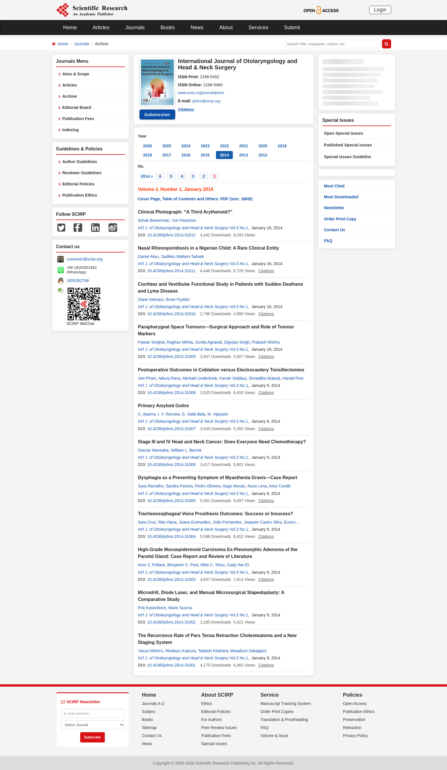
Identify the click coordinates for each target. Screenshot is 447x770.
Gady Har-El (238, 565)
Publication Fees (78, 118)
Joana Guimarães (194, 522)
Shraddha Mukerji (264, 378)
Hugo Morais (233, 486)
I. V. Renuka (169, 414)
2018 (147, 155)
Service (270, 695)
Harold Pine (292, 378)
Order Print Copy (340, 219)
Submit (292, 27)
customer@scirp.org (85, 259)
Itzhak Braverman (154, 220)
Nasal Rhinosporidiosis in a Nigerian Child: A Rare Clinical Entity (208, 248)
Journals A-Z (153, 703)
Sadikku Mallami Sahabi (182, 256)
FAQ (328, 240)
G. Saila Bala (193, 414)
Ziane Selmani (151, 299)
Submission (157, 114)
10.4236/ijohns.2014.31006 (171, 464)
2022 (224, 146)
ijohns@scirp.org (207, 101)
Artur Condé (279, 486)
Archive (69, 96)
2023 (205, 146)
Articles (101, 27)
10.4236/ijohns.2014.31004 (171, 536)
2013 (243, 155)
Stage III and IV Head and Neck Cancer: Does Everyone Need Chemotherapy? (222, 441)
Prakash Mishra (265, 342)
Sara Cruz (147, 522)
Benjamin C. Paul (182, 565)
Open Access (355, 703)
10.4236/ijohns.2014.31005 (171, 500)
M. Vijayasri (218, 414)
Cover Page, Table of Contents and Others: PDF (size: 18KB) (195, 199)
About (226, 27)
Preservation (354, 719)
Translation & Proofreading (284, 719)
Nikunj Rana (169, 378)
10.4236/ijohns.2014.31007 (171, 428)
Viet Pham (147, 378)
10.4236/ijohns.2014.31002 (171, 622)
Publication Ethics (79, 195)
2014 (224, 155)
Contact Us (334, 230)
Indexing (70, 130)
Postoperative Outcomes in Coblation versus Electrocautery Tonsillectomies (221, 369)
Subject (148, 711)
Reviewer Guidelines (82, 173)
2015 (205, 155)
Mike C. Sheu (212, 565)
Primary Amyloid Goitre (163, 405)
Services (258, 27)
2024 (186, 146)
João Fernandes (227, 522)
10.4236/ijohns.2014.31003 (171, 579)
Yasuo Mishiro (150, 650)
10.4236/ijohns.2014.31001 (171, 665)
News (197, 27)
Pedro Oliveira (207, 486)
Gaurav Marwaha (153, 450)
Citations (186, 109)
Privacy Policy (355, 735)
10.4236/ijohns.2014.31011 (171, 271)
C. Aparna (147, 414)
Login (380, 10)
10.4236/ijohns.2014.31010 (171, 313)
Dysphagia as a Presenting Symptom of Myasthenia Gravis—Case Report (218, 477)
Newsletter (334, 207)
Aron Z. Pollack (151, 565)
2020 (262, 146)
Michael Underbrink (200, 378)
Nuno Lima (257, 486)
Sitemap (149, 727)
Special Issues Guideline (347, 156)
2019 (282, 146)
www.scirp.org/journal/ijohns (203, 93)
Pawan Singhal (151, 342)
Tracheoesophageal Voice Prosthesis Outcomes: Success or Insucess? (215, 513)
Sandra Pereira (179, 486)
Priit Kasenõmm (152, 608)
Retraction (352, 727)
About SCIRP (217, 695)
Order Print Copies (277, 711)
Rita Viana (167, 522)
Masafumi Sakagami (248, 650)
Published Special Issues (348, 145)
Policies (353, 695)
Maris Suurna (180, 608)
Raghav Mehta (180, 342)
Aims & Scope (75, 74)
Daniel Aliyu (148, 256)
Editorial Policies (78, 184)
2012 (262, 155)
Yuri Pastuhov (184, 220)
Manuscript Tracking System (286, 703)
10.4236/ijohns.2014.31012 (171, 235)
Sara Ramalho (151, 486)
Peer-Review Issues (219, 727)
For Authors (211, 719)
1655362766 (78, 280)
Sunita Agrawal (208, 342)
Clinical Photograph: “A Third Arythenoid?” (185, 211)
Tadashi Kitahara (213, 650)
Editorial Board (76, 107)
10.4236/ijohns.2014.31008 (171, 392)
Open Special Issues (343, 133)
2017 (166, 155)
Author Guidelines (79, 161)
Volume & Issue (274, 735)
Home (70, 27)
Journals (135, 27)
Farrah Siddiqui (233, 378)
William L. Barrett (186, 450)
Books (168, 27)
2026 (147, 146)
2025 (166, 146)
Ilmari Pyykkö (178, 299)
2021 (243, 146)
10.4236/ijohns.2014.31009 (171, 356)
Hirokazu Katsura (180, 650)
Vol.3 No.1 (239, 228)
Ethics (206, 703)
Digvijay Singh (237, 342)
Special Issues (214, 743)
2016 (186, 155)
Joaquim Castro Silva (263, 522)
